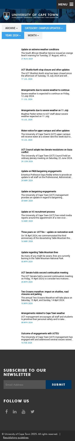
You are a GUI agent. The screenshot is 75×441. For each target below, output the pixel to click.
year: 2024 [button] (13, 35)
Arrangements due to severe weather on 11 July (44, 110)
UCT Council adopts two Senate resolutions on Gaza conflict (46, 151)
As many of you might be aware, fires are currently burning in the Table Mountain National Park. (45, 257)
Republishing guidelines (15, 437)
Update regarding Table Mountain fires (39, 252)
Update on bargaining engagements (38, 191)
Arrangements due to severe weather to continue (45, 90)
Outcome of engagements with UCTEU (40, 333)
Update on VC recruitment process (38, 212)
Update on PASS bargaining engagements (41, 171)
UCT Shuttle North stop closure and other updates (45, 70)
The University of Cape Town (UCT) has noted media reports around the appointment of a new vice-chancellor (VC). (46, 216)
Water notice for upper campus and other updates (45, 130)
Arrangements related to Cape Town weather (43, 313)
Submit (58, 384)
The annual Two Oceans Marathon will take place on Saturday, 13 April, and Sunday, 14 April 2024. (46, 299)
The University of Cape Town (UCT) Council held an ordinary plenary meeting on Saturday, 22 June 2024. (46, 157)
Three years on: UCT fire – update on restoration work (47, 232)
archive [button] (11, 28)
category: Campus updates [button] (44, 28)
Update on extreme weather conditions (40, 49)
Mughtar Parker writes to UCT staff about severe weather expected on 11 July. (44, 115)
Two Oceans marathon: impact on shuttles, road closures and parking (44, 293)
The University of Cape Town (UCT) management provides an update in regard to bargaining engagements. (44, 196)
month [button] (33, 35)
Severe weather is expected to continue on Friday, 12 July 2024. (45, 94)
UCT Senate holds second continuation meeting (44, 272)
